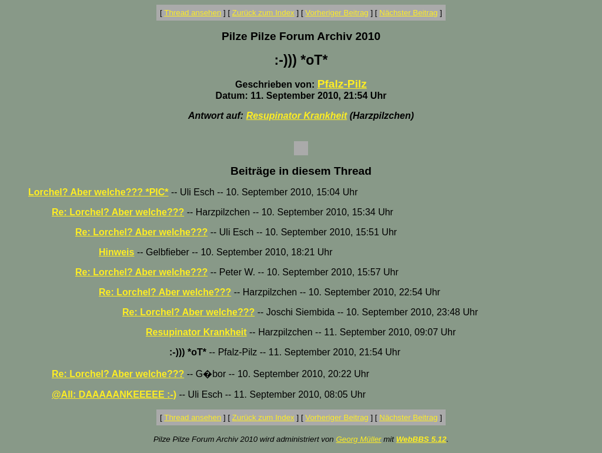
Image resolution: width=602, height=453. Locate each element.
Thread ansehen (192, 12)
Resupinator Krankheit (296, 116)
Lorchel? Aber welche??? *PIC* (98, 192)
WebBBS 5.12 (421, 439)
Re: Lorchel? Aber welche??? (118, 212)
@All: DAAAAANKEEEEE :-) (114, 394)
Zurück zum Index (263, 12)
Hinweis (116, 252)
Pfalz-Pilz (342, 84)
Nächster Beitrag (408, 12)
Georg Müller (358, 439)
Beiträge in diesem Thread (301, 171)
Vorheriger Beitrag (336, 12)
